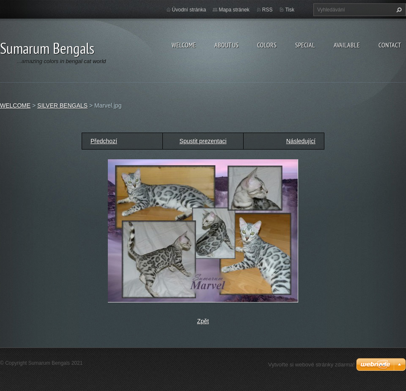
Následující (300, 141)
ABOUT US (226, 45)
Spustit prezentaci (202, 141)
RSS (267, 10)
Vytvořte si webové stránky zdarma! (311, 364)
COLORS (267, 45)
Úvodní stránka (189, 10)
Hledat (398, 9)
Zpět (203, 321)
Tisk (289, 10)
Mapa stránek (234, 10)
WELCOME (184, 45)
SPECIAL (305, 45)
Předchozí (104, 141)
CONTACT (390, 45)
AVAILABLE (347, 45)
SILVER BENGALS (62, 105)
